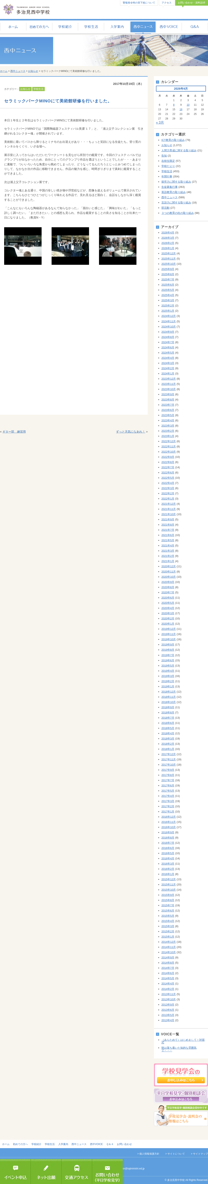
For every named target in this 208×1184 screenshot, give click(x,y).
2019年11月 (168, 634)
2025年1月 (167, 310)
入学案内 (117, 27)
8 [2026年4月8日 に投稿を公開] (174, 104)
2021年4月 (167, 545)
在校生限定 (168, 160)
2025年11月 (168, 258)
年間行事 (166, 176)
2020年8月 (167, 587)
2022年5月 (167, 477)
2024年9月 (167, 331)
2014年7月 (167, 967)
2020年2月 (167, 618)
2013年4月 (167, 1020)
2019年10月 (168, 639)
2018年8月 (167, 712)
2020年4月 (167, 608)
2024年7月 (167, 342)
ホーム (13, 27)
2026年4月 (167, 232)
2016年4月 (167, 858)
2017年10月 (168, 764)
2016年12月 (168, 816)
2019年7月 (167, 655)
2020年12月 (168, 566)
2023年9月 (167, 394)
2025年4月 (167, 295)
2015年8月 (167, 900)
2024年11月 (168, 321)
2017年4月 (167, 795)
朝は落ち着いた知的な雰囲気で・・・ (179, 1049)
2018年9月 (167, 707)
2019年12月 (168, 628)
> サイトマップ (199, 1153)
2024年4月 (167, 357)
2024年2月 (167, 368)
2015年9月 (167, 894)
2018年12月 (168, 691)
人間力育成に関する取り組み (179, 150)
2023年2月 (167, 430)
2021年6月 (167, 535)
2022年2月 (167, 493)
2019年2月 (167, 681)
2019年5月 (167, 665)
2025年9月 (167, 269)
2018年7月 (167, 717)
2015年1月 (167, 936)
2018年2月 (167, 743)
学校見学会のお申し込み (181, 1074)
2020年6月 (167, 597)
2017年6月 (167, 785)
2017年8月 (167, 775)
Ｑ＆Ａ (195, 27)
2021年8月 (167, 524)
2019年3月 (167, 676)
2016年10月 (168, 827)
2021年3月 (167, 550)
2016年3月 (167, 863)
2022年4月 (167, 483)
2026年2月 (167, 243)
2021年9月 (167, 519)
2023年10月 (168, 389)
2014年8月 (167, 962)
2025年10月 (168, 263)
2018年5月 (167, 728)
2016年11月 (168, 822)
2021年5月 (167, 540)
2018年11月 (168, 696)
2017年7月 (167, 780)
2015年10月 (168, 889)
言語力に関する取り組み (176, 202)
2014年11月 (168, 947)
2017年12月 (168, 754)
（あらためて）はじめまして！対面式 (183, 1041)
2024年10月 (168, 326)
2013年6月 (167, 1009)
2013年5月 (167, 1015)
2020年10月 (168, 576)
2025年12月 (168, 253)
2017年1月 (167, 811)
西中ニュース (143, 27)
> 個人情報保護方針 (148, 1153)
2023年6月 (167, 410)
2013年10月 (168, 999)
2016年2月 (167, 868)
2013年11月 (168, 994)
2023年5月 (167, 415)
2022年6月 (167, 472)
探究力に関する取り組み (176, 181)
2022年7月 (167, 467)
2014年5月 (167, 978)
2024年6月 (167, 347)
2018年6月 (167, 722)
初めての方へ (39, 27)
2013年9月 (167, 1004)
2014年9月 (167, 957)
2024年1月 (167, 373)
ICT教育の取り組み (173, 140)
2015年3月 (167, 926)
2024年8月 (167, 337)
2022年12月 (168, 441)
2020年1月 (167, 623)
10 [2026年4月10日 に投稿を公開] (188, 104)
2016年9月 (167, 832)
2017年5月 (167, 790)
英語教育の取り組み (173, 192)
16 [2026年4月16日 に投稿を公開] (181, 109)
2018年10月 (168, 702)
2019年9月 (167, 644)
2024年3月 (167, 363)
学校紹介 (65, 27)
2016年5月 (167, 853)
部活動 (165, 207)
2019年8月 (167, 649)
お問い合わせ (124, 1144)
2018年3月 (167, 738)
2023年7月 (167, 404)
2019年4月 (167, 670)
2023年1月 (167, 436)
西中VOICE (169, 27)
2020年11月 (168, 571)
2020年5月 (167, 602)
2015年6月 (167, 910)
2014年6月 (167, 973)
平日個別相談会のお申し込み (181, 1096)
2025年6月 (167, 284)
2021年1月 (167, 561)
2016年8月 (167, 837)
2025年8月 (167, 274)
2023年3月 (167, 425)
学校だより (168, 166)
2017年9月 (167, 769)
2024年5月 (167, 352)
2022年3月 (167, 488)
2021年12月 (168, 503)
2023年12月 (168, 378)
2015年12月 (168, 879)
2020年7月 (167, 592)
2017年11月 (168, 759)
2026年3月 (167, 237)
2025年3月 (167, 300)
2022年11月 (168, 446)
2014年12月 (168, 941)
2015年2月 (167, 931)
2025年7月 (167, 279)
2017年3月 (167, 801)
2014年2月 (167, 989)
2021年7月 (167, 529)
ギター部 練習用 (14, 431)
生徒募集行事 (169, 186)
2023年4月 (167, 420)
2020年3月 (167, 613)
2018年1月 (167, 749)
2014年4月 (167, 983)
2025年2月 (167, 305)
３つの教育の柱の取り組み (177, 213)
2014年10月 (168, 952)
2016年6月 (167, 848)
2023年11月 (168, 383)
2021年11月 (168, 509)
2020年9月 (167, 582)
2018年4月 (167, 733)
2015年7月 (167, 905)
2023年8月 (167, 399)
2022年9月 (167, 456)
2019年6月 (167, 660)
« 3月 (160, 122)
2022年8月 (167, 462)
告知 (164, 155)
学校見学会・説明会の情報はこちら (181, 1115)
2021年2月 (167, 555)
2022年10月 (168, 451)
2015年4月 (167, 921)
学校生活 (91, 27)
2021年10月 (168, 514)
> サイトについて (175, 1153)
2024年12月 (168, 316)
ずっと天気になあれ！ (130, 431)
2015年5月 (167, 915)
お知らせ (33, 71)
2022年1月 (167, 498)
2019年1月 (167, 686)
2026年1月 (167, 248)
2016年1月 (167, 874)
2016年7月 (167, 842)
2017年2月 (167, 806)
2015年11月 (168, 884)
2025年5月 (167, 289)
